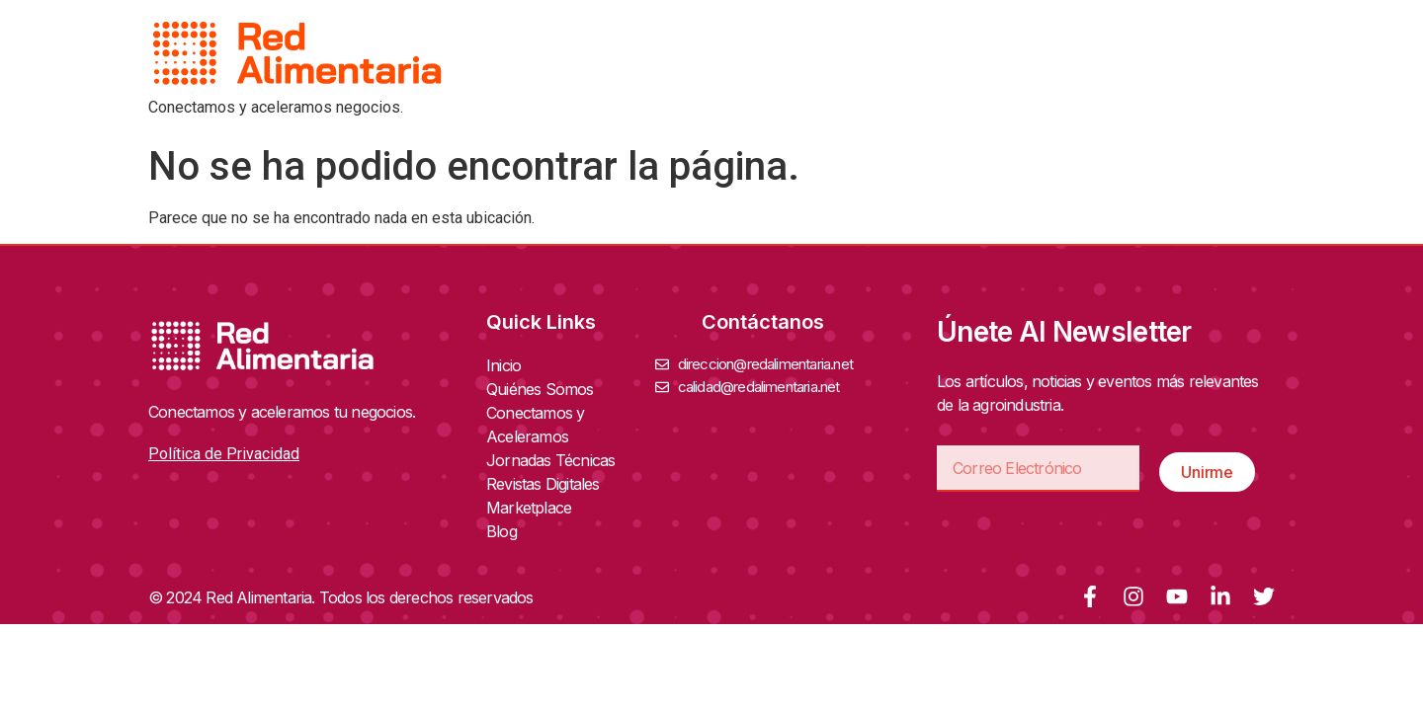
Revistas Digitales (548, 484)
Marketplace (528, 507)
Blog (501, 531)
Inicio (503, 365)
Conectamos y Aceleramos (570, 424)
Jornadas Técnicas (555, 460)
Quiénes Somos (545, 389)
